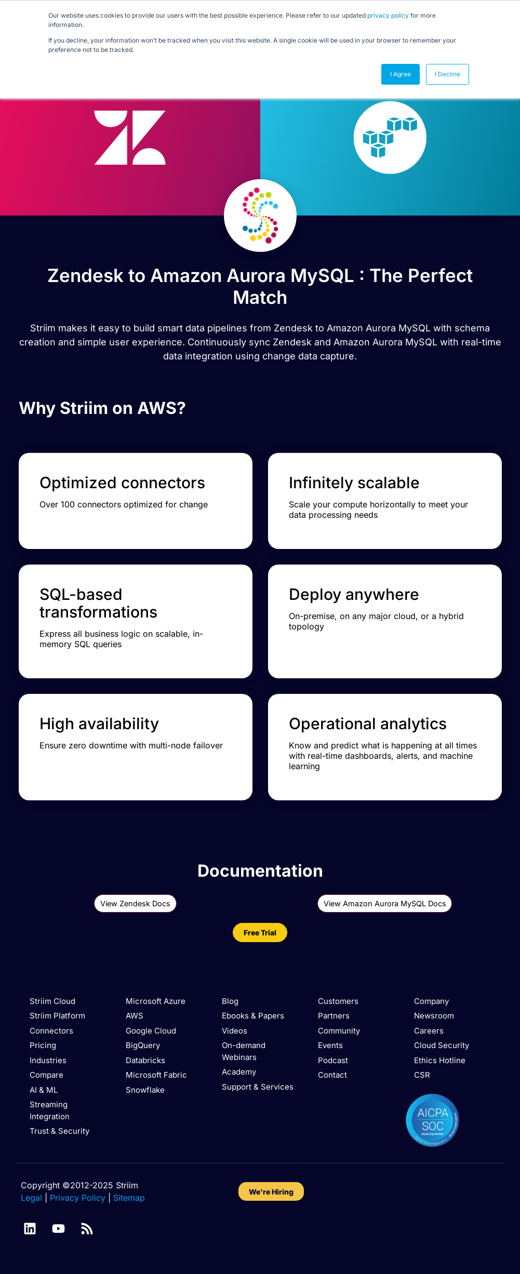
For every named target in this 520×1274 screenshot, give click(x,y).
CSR (422, 1075)
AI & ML (44, 1090)
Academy (239, 1072)
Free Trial (260, 932)
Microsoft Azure (155, 1001)
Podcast (333, 1060)
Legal (31, 1197)
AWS (134, 1016)
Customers (338, 1001)
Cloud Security (441, 1045)
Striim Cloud (52, 1001)
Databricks (145, 1060)
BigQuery (143, 1045)
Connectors (51, 1031)
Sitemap (129, 1197)
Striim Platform (57, 1016)
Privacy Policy (77, 1197)
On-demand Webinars (243, 1051)
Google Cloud (151, 1031)
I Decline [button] (447, 74)
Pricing (43, 1045)
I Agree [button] (400, 74)
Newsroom (434, 1016)
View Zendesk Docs (135, 903)
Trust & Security (59, 1131)
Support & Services (258, 1087)
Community (339, 1031)
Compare (46, 1075)
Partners (334, 1016)
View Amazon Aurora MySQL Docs (385, 903)
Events (330, 1045)
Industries (48, 1060)
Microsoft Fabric (156, 1075)
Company (431, 1001)
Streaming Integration (50, 1110)
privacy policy (388, 15)
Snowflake (145, 1090)
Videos (234, 1031)
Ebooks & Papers (253, 1016)
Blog (230, 1001)
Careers (429, 1031)
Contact (332, 1075)
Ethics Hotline (439, 1060)
